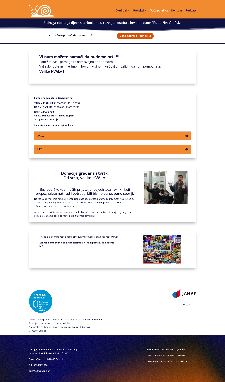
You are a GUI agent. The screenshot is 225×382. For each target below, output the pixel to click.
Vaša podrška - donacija (135, 36)
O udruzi (121, 10)
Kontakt (176, 10)
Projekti (138, 10)
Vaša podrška (159, 10)
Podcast (191, 10)
